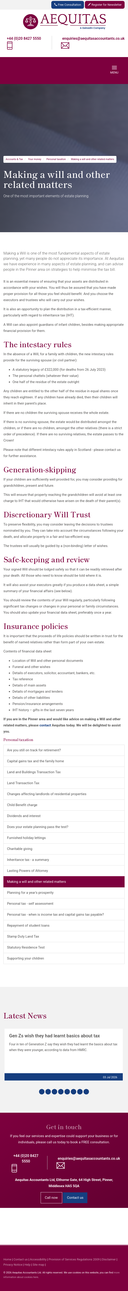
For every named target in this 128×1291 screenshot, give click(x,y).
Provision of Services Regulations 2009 (74, 1259)
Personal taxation (56, 159)
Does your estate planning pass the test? (37, 827)
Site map (38, 1264)
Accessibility (38, 1259)
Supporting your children (25, 958)
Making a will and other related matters (92, 159)
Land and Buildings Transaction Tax (34, 772)
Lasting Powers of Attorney (27, 871)
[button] (41, 1091)
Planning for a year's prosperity (30, 893)
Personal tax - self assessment (30, 904)
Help (28, 1264)
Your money (34, 159)
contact (45, 725)
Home (7, 1259)
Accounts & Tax (14, 159)
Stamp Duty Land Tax (23, 936)
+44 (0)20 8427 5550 (24, 38)
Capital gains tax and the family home (35, 761)
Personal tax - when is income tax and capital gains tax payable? (55, 914)
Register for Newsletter (105, 4)
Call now (51, 1198)
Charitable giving (19, 849)
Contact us (75, 1198)
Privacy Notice (12, 1264)
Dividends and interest (24, 816)
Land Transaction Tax (23, 783)
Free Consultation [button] (67, 4)
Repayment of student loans (28, 925)
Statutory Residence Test (26, 947)
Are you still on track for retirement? (34, 750)
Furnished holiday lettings (26, 838)
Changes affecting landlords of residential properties (46, 794)
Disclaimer (109, 1259)
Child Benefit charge (22, 805)
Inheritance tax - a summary (28, 860)
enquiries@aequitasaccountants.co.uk (93, 38)
